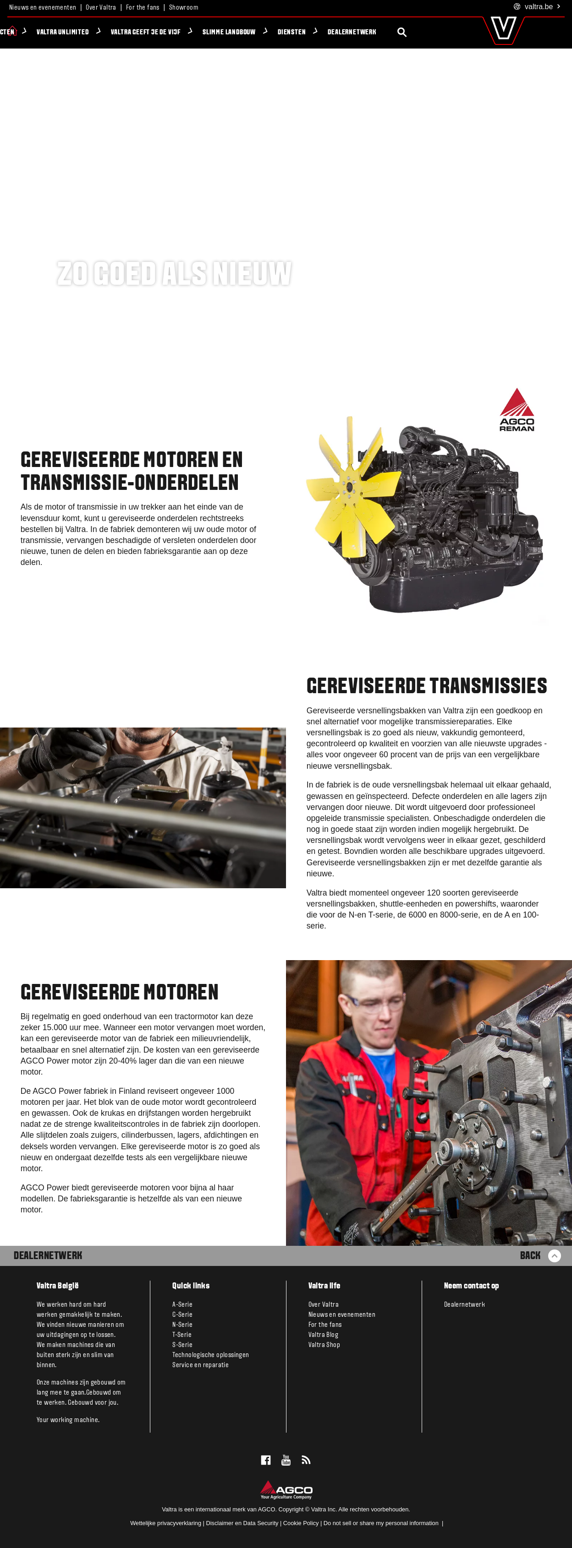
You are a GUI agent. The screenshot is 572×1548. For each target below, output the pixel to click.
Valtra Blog (323, 1335)
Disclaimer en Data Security (242, 1523)
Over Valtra (101, 8)
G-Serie (182, 1315)
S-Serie (182, 1345)
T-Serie (182, 1335)
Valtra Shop (324, 1345)
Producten (42, 32)
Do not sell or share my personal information (382, 1523)
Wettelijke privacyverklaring (165, 1523)
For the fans (143, 8)
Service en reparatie (200, 1365)
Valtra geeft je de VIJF (189, 32)
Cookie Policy (301, 1523)
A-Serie (182, 1305)
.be (537, 7)
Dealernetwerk (396, 32)
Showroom (183, 8)
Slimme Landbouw (272, 32)
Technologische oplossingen (210, 1355)
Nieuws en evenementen (42, 8)
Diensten (335, 32)
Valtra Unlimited (106, 32)
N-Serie (182, 1325)
